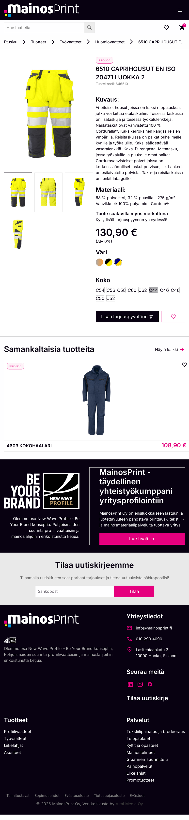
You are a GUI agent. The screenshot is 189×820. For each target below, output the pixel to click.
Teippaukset (134, 740)
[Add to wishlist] (173, 318)
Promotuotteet (136, 784)
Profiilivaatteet (19, 732)
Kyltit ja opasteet (138, 747)
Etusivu (10, 41)
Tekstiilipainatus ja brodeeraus (153, 732)
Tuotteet (38, 41)
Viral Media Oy (129, 809)
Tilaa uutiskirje (141, 699)
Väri (101, 252)
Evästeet (143, 800)
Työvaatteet (70, 41)
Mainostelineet (136, 755)
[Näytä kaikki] (182, 351)
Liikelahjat (14, 747)
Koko (103, 280)
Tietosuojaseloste (114, 800)
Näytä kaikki (166, 350)
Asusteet (13, 755)
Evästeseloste (80, 800)
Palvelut (132, 721)
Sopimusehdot (49, 800)
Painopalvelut (135, 770)
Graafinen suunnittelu (143, 762)
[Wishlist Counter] (166, 28)
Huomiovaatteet (110, 41)
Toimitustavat (18, 800)
